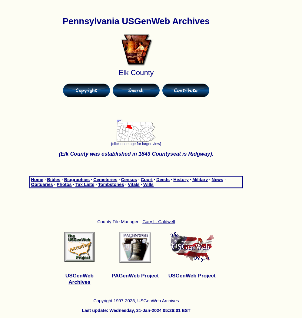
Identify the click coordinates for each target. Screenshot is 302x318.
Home (37, 179)
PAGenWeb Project (135, 276)
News (217, 179)
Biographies (77, 179)
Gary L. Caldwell (158, 221)
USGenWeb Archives (79, 279)
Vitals (134, 184)
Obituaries (42, 184)
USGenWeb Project (192, 276)
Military (200, 179)
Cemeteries (105, 179)
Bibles (53, 179)
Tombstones (111, 184)
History (181, 179)
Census (129, 179)
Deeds (163, 179)
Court (147, 179)
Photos (64, 184)
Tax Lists (84, 184)
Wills (148, 184)
